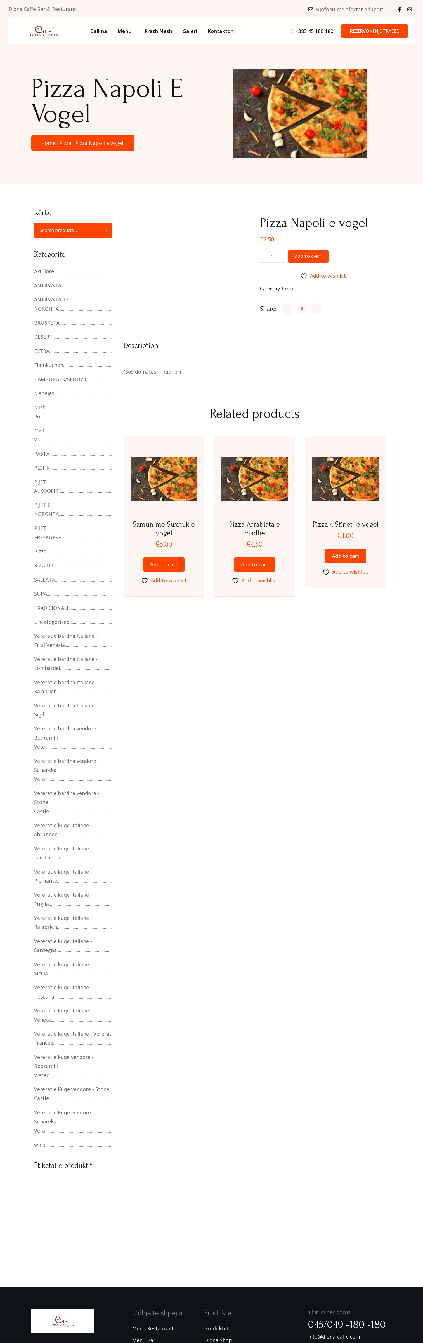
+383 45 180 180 (314, 31)
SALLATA (44, 579)
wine (39, 1144)
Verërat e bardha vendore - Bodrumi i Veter (66, 737)
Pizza (65, 143)
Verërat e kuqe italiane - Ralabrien (63, 922)
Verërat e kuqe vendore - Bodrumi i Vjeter (64, 1066)
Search (105, 230)
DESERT (43, 336)
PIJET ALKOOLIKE (47, 486)
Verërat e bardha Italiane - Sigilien (66, 710)
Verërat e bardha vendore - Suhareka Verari (66, 770)
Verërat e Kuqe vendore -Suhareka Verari (64, 1121)
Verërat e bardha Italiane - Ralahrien (66, 687)
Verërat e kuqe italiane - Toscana (63, 992)
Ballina (98, 31)
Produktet (216, 1328)
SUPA (40, 593)
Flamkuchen (48, 365)
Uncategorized (52, 621)
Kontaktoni (221, 31)
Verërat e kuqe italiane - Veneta (63, 1015)
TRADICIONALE (52, 607)
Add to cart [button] (164, 564)
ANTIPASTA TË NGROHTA (51, 304)
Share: (268, 308)
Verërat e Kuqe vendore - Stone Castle (71, 1093)
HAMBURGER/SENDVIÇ (61, 379)
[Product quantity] (272, 256)
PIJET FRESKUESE (47, 532)
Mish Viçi (40, 435)
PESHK (41, 467)
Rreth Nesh (158, 31)
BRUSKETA (47, 322)
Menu (124, 31)
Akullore (44, 271)
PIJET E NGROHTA (46, 509)
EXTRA (41, 351)
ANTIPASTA (47, 285)
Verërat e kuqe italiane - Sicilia (63, 969)
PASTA (41, 453)
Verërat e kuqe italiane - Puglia (63, 899)
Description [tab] (141, 345)
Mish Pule (40, 411)
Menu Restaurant (153, 1328)
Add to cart (308, 256)
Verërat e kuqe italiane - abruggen (63, 830)
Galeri (190, 31)
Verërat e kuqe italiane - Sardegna (63, 945)
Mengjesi (45, 393)
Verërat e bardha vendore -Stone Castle (66, 802)
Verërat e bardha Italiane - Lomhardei (66, 663)
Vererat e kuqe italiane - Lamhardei (63, 853)
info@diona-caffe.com (334, 1336)
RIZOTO (43, 565)
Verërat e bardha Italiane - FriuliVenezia (66, 640)
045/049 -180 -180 (347, 1324)
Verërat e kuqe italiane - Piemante (63, 876)
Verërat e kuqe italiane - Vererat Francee (73, 1038)
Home (48, 143)
